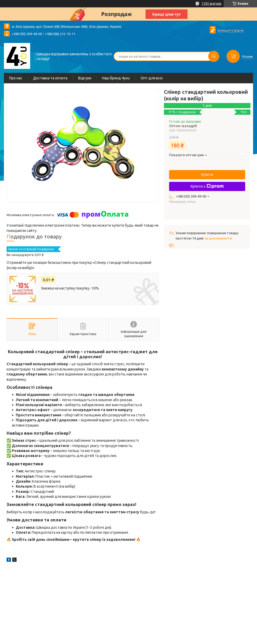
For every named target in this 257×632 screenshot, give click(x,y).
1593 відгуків (211, 3)
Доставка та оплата (50, 78)
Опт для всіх (152, 78)
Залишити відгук (230, 30)
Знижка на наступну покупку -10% (70, 288)
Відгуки (84, 78)
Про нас (15, 78)
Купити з (207, 186)
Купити (207, 174)
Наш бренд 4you (116, 78)
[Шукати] (213, 56)
